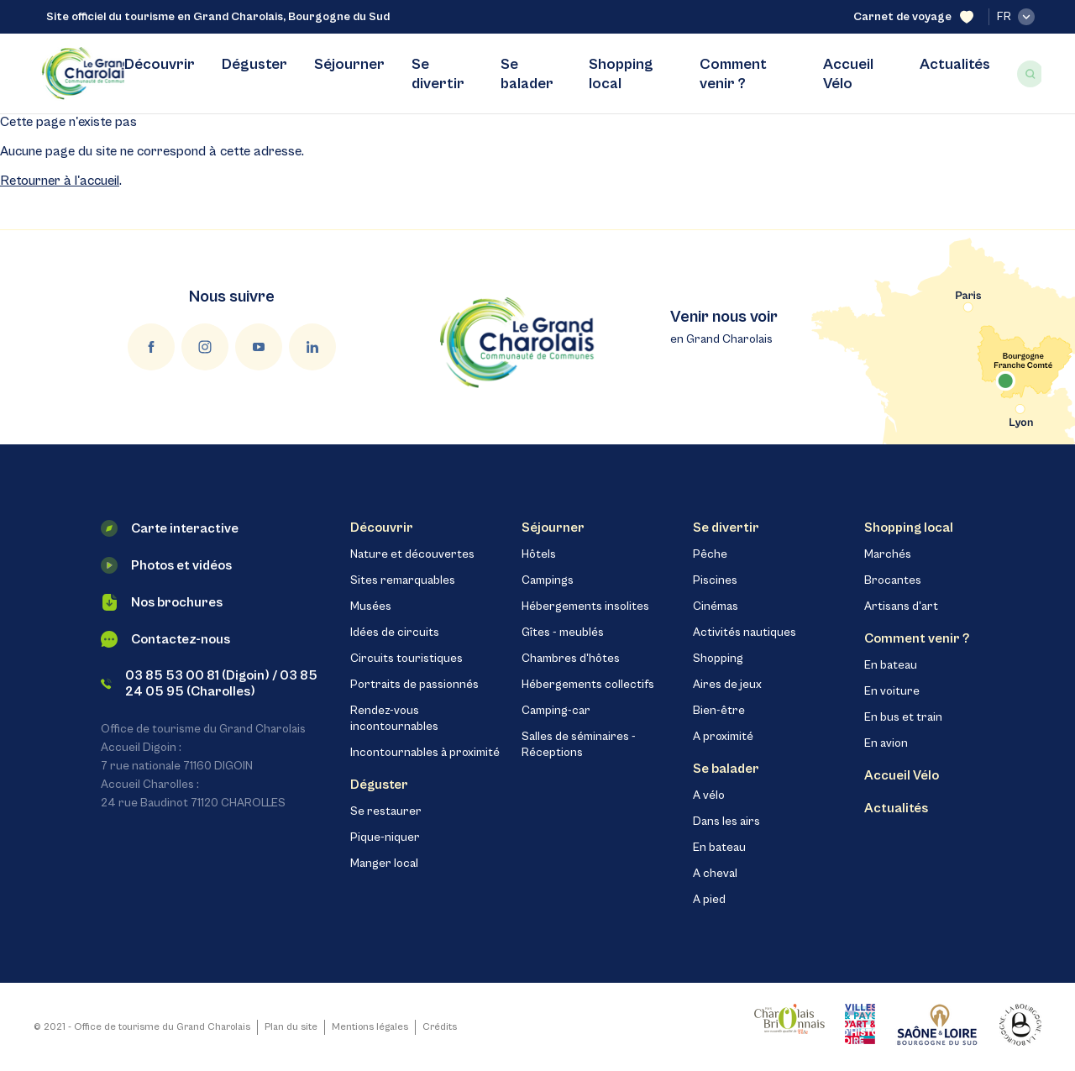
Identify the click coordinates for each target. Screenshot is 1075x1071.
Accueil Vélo (848, 73)
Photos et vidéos (166, 565)
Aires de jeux (727, 684)
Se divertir (438, 73)
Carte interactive (170, 528)
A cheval (715, 873)
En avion (886, 743)
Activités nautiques (744, 632)
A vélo (709, 795)
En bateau (719, 847)
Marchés (887, 554)
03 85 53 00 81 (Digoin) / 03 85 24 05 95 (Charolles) (209, 683)
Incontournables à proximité (425, 752)
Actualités (955, 64)
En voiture (892, 691)
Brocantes (892, 580)
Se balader (527, 73)
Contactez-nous (165, 639)
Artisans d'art (901, 606)
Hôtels (539, 554)
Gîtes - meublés (563, 632)
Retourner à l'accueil (59, 180)
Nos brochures (162, 602)
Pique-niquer (385, 837)
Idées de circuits (394, 632)
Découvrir (159, 64)
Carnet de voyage (913, 17)
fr (1016, 16)
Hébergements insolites (585, 606)
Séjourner (349, 64)
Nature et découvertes (412, 554)
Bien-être (719, 710)
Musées (370, 606)
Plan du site (291, 1026)
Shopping (718, 658)
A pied (709, 899)
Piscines (715, 580)
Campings (548, 580)
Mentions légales (370, 1026)
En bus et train (903, 717)
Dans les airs (726, 821)
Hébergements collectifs (588, 684)
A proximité (723, 736)
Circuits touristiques (406, 658)
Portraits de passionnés (414, 684)
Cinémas (715, 606)
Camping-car (556, 710)
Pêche (710, 554)
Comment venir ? (733, 73)
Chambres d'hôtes (571, 658)
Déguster (254, 64)
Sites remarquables (402, 580)
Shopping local (621, 73)
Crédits (439, 1026)
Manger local (384, 863)
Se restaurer (386, 811)
